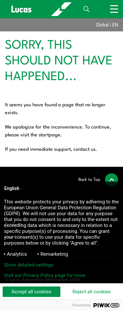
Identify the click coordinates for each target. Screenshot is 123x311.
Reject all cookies (91, 292)
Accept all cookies (31, 292)
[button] (98, 179)
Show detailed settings (28, 265)
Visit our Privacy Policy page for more (45, 275)
